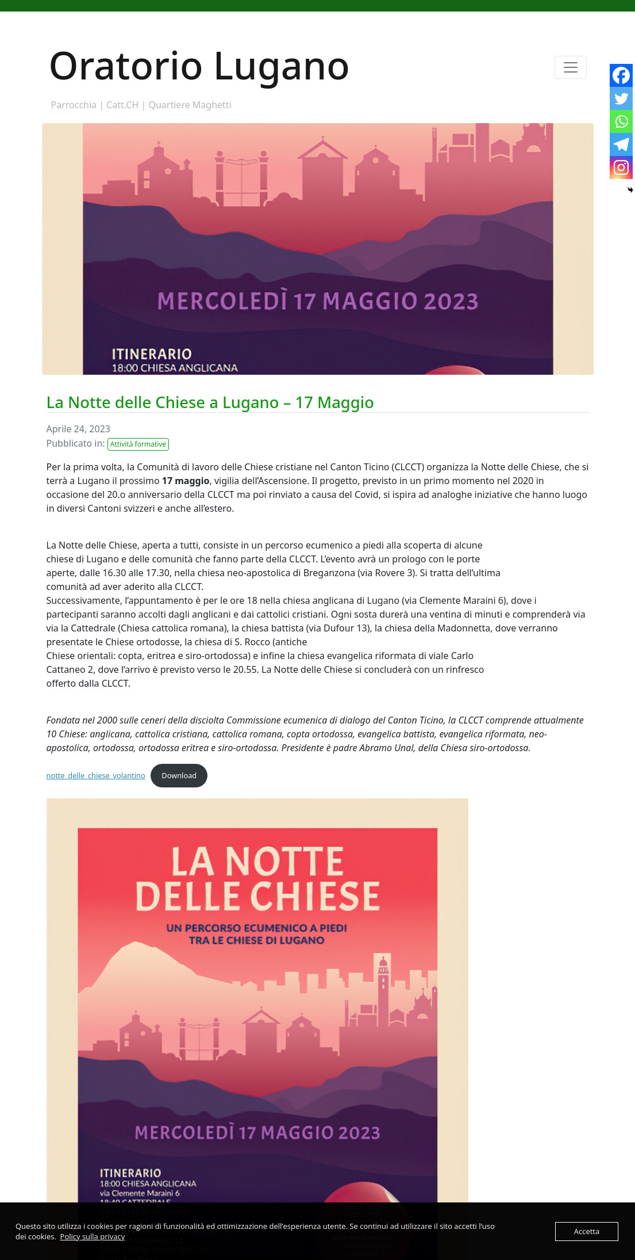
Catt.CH (122, 104)
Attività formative (138, 444)
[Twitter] (621, 98)
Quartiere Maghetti (189, 104)
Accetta (586, 1231)
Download (179, 775)
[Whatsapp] (621, 121)
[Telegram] (621, 144)
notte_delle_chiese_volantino (96, 775)
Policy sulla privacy (92, 1236)
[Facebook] (621, 75)
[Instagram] (621, 167)
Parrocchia (74, 104)
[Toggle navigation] (571, 67)
